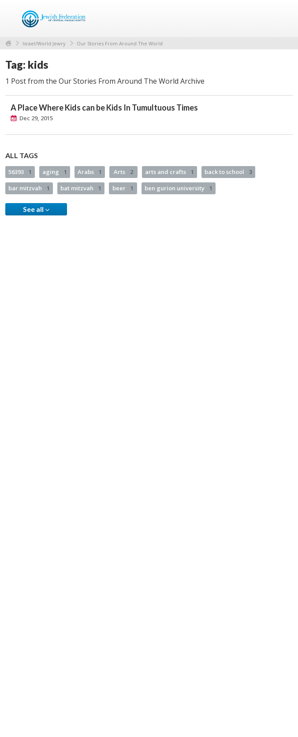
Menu (282, 18)
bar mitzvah (29, 188)
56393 (20, 172)
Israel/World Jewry (44, 43)
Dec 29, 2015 (36, 118)
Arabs (90, 172)
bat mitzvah (80, 188)
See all (36, 209)
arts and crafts (169, 172)
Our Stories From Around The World (120, 43)
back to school (228, 172)
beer (123, 188)
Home (8, 43)
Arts (123, 172)
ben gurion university (178, 188)
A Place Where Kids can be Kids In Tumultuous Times (104, 107)
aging (54, 172)
